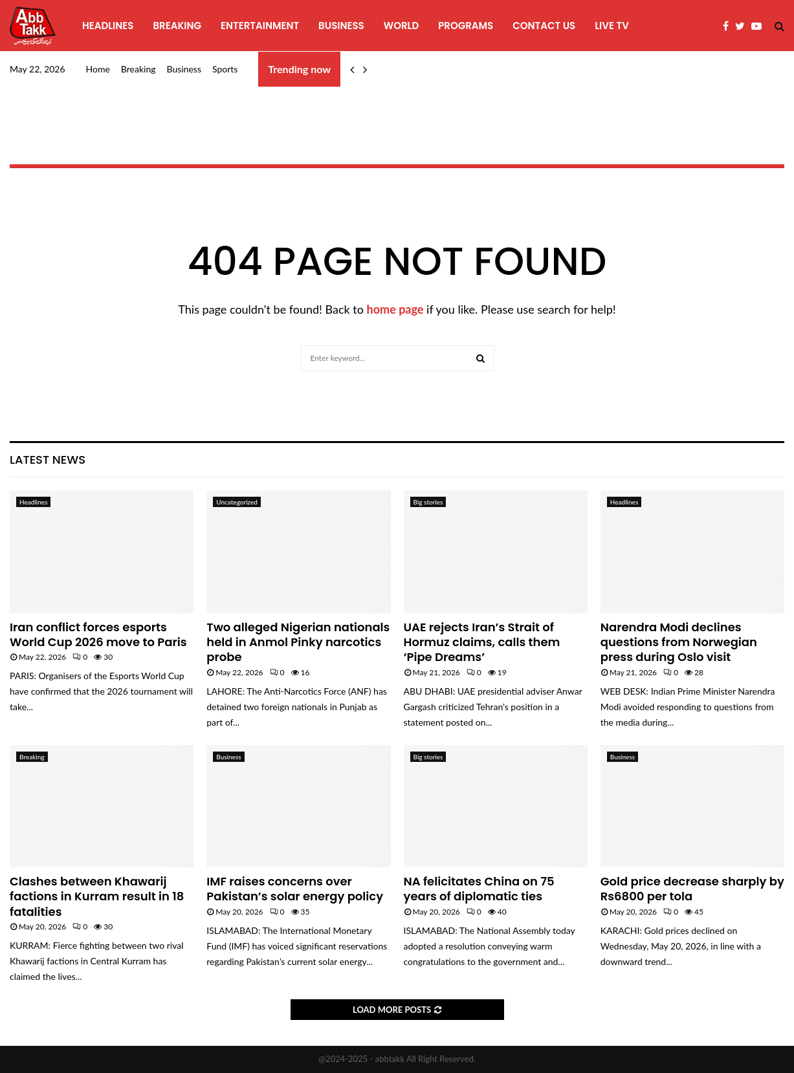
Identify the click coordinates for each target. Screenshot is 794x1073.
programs (465, 25)
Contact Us (544, 25)
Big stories (428, 502)
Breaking (177, 25)
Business (341, 25)
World (401, 25)
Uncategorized (237, 502)
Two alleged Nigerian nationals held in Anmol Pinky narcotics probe (298, 642)
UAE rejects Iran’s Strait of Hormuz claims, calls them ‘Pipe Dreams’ (482, 642)
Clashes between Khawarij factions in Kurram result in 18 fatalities (97, 896)
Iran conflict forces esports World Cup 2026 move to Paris (98, 634)
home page (395, 309)
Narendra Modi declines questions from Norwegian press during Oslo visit (679, 642)
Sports (224, 68)
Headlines (107, 25)
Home (98, 68)
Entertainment (260, 25)
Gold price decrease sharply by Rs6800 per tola (692, 888)
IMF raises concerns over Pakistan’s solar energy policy (294, 888)
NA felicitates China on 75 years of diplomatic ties (479, 888)
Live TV (612, 25)
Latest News (47, 459)
